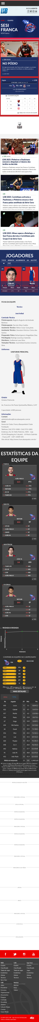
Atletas (3, 975)
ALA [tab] (28, 260)
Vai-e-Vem (4, 980)
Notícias (16, 985)
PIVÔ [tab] (9, 263)
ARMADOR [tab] (11, 260)
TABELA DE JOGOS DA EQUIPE (28, 113)
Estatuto (3, 997)
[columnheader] (24, 702)
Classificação (4, 968)
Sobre (2, 985)
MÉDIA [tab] (5, 697)
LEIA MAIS (6, 73)
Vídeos (16, 990)
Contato (3, 1009)
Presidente (4, 988)
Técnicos (3, 977)
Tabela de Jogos (5, 970)
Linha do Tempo (5, 1007)
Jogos (28, 970)
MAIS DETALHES (19, 691)
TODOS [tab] (4, 260)
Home (3, 20)
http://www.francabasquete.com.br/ (23, 439)
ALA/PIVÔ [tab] (34, 260)
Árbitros (3, 1004)
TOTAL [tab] (14, 697)
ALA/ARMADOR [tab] (20, 260)
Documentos (4, 995)
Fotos (15, 988)
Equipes (10, 20)
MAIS (34, 498)
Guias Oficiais (5, 1012)
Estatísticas (4, 973)
